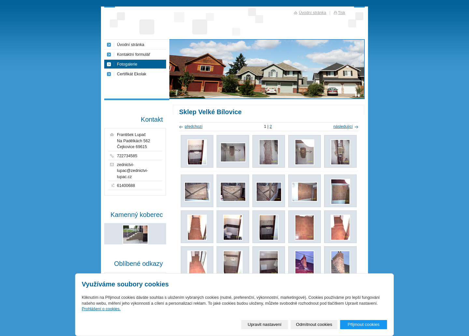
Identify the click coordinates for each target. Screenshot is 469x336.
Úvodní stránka (130, 44)
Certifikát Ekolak (131, 74)
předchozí (194, 126)
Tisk (341, 12)
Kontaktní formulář (133, 54)
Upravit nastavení (265, 324)
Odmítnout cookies (314, 324)
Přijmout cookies (363, 324)
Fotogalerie (127, 64)
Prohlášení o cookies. (101, 309)
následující (343, 126)
